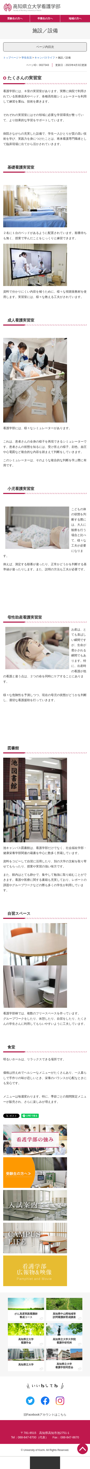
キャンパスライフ (44, 57)
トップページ (11, 57)
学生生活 (26, 57)
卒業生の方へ (45, 18)
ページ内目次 (45, 46)
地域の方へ (75, 18)
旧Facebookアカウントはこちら (45, 1414)
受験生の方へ (15, 18)
